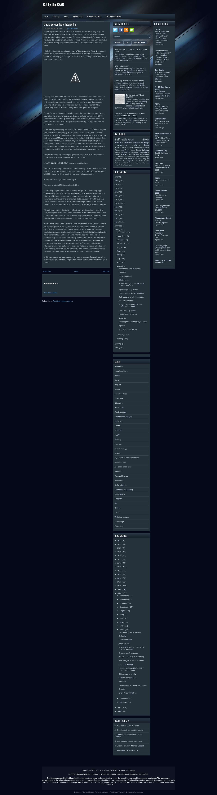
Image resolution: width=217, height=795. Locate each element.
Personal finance (124, 142)
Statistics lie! (124, 280)
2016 (117, 199)
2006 (117, 348)
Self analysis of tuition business (131, 297)
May (119, 258)
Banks (118, 152)
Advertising (145, 163)
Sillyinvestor (160, 119)
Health (146, 161)
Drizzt (157, 29)
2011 (117, 218)
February (121, 335)
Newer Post (47, 271)
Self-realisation (128, 139)
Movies (121, 156)
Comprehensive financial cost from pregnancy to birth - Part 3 (130, 115)
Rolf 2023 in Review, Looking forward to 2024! (163, 168)
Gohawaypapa (161, 246)
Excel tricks (139, 161)
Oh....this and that (126, 301)
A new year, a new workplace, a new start (162, 123)
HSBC (124, 163)
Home (76, 271)
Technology (126, 152)
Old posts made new (133, 159)
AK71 (157, 104)
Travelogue (128, 165)
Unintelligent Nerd (162, 205)
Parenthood (120, 150)
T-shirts (122, 165)
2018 (117, 192)
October (120, 240)
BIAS (145, 139)
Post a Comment (50, 292)
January (120, 338)
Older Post (105, 271)
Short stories (130, 150)
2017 (117, 196)
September (121, 243)
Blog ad (146, 159)
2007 (117, 344)
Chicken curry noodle (127, 310)
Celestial (122, 272)
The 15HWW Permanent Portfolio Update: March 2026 (162, 94)
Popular (118, 42)
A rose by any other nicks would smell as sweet (131, 285)
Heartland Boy (161, 151)
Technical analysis (141, 148)
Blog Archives (139, 42)
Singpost (130, 161)
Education (129, 148)
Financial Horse (161, 51)
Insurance (131, 154)
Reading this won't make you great (133, 322)
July (119, 251)
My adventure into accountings (137, 156)
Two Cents (159, 70)
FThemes (85, 792)
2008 (117, 230)
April (119, 262)
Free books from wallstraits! (130, 269)
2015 (117, 203)
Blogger (132, 770)
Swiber (117, 165)
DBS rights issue (122, 66)
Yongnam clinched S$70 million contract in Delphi (131, 305)
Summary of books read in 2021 (163, 261)
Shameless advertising (134, 163)
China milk (119, 159)
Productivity (144, 152)
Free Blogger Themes (117, 792)
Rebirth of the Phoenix (128, 314)
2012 (117, 214)
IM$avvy (145, 150)
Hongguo (135, 152)
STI (116, 156)
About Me (56, 16)
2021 (117, 181)
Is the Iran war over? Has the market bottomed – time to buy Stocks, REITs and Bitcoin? (163, 57)
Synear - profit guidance (128, 289)
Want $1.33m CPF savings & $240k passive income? (162, 108)
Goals (66, 16)
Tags (127, 42)
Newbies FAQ (120, 161)
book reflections (121, 394)
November (121, 236)
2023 (117, 177)
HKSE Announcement (113, 16)
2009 (117, 226)
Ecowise (122, 318)
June (119, 255)
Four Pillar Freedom (159, 232)
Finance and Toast (163, 218)
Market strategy (141, 142)
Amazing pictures (142, 154)
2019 (117, 188)
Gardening (118, 163)
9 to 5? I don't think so (128, 329)
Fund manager (121, 154)
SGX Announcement (94, 16)
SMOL (157, 178)
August (120, 247)
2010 (117, 222)
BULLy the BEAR (53, 4)
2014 (117, 207)
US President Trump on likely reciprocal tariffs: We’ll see (162, 140)
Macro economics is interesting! (60, 24)
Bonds (139, 150)
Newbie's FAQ (77, 16)
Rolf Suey (159, 163)
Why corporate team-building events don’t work (163, 250)
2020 (117, 184)
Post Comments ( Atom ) (63, 301)
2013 (117, 211)
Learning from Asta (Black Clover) (129, 81)
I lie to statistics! (125, 276)
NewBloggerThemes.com (134, 792)
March (119, 266)
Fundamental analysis (129, 145)
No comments (72, 28)
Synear (122, 325)
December (121, 232)
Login (46, 16)
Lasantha (105, 792)
